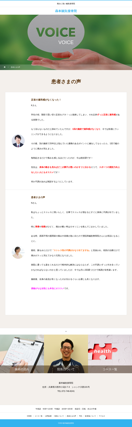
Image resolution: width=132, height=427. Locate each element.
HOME (29, 416)
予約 (80, 416)
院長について (59, 416)
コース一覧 (38, 416)
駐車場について (90, 416)
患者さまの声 (71, 416)
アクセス (102, 416)
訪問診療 (48, 416)
